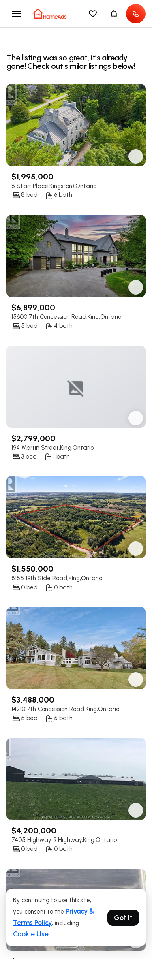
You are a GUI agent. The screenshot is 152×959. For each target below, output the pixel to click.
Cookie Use (31, 934)
